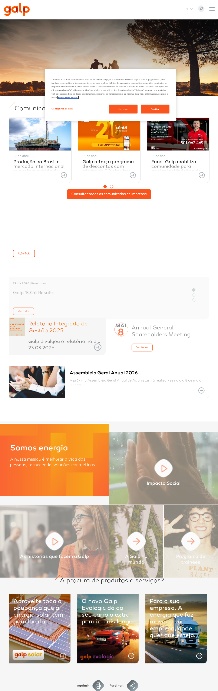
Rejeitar (123, 109)
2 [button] (111, 186)
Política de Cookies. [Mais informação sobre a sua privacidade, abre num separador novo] (68, 97)
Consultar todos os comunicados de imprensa (109, 194)
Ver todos (142, 363)
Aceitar (155, 109)
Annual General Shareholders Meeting (161, 348)
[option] (40, 150)
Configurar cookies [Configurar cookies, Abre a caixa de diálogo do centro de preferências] (62, 108)
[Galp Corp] (16, 9)
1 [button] (105, 186)
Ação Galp (24, 253)
